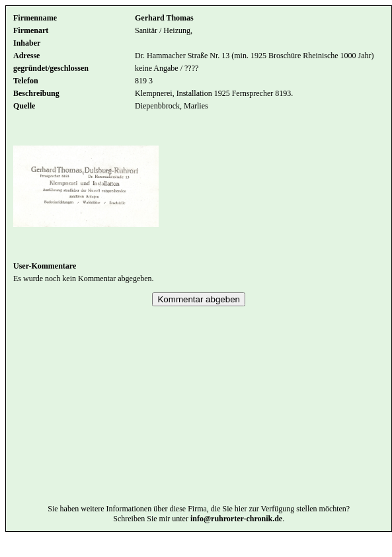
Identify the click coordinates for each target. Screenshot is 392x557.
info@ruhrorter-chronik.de (236, 538)
